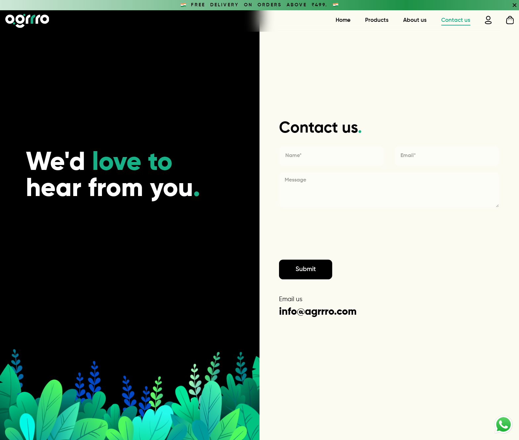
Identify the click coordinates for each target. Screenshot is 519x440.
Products (377, 20)
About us (415, 20)
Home (343, 20)
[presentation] (329, 247)
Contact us (455, 20)
